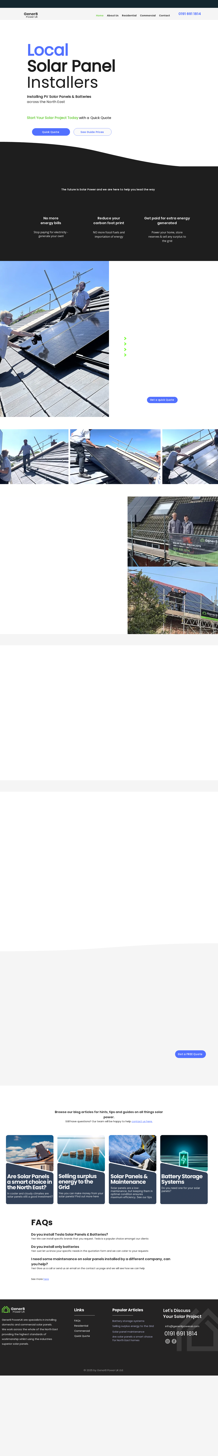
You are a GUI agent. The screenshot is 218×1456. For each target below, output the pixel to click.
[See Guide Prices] (93, 132)
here (46, 1279)
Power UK (32, 17)
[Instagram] (167, 1341)
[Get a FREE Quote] (190, 1054)
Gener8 (31, 14)
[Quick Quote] (51, 132)
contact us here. (142, 1121)
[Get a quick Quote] (162, 400)
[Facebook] (174, 1341)
